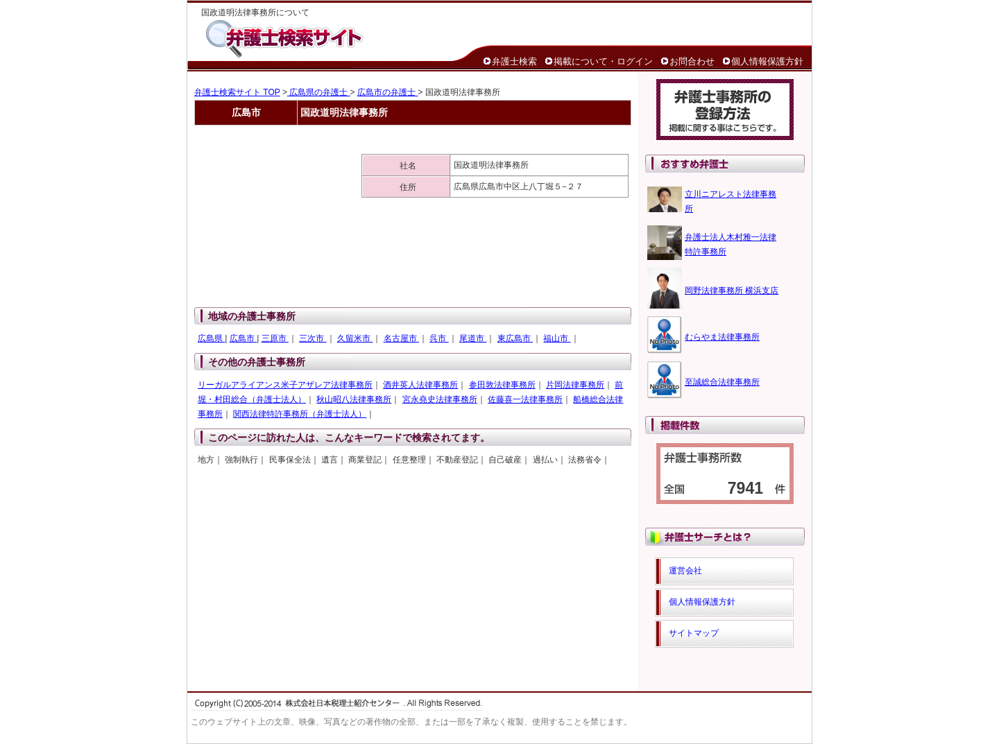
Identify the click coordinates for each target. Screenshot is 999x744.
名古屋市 (401, 338)
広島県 (211, 338)
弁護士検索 (514, 61)
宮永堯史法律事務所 (439, 399)
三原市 (275, 338)
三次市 (312, 338)
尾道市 (472, 338)
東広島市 (515, 338)
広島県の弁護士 (318, 92)
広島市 (243, 338)
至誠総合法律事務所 (722, 382)
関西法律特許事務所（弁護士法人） (299, 414)
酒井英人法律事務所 (420, 385)
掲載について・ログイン (603, 61)
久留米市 (355, 338)
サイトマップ (694, 633)
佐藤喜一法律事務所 (525, 399)
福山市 (556, 338)
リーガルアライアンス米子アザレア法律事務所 (285, 385)
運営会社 (685, 571)
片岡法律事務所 (575, 385)
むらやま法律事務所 (722, 337)
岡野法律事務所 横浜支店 (731, 290)
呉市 (438, 338)
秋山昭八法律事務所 (353, 399)
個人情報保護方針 (767, 61)
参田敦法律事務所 (502, 385)
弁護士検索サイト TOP (237, 92)
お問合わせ (692, 61)
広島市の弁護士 (387, 92)
